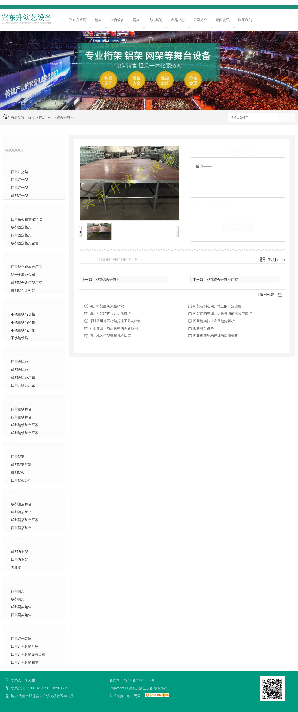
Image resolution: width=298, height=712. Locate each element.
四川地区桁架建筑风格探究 (110, 336)
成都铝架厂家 (21, 465)
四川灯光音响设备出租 (28, 654)
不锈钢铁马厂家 (23, 330)
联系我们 (245, 20)
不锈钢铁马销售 (23, 322)
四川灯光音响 (21, 639)
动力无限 (134, 696)
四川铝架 (18, 457)
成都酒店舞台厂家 (25, 520)
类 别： (204, 205)
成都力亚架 (19, 552)
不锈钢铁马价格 (23, 314)
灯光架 (17, 162)
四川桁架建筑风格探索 (106, 306)
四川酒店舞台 (21, 528)
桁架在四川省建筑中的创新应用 (113, 328)
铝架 (15, 447)
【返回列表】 (267, 295)
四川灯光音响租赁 (25, 662)
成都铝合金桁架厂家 (26, 283)
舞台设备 (117, 20)
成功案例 (155, 20)
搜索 (286, 118)
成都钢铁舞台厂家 (25, 425)
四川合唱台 (19, 362)
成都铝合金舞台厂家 (222, 280)
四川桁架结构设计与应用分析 (215, 336)
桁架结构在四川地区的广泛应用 (217, 306)
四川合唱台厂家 (23, 385)
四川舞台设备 (203, 328)
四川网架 (18, 591)
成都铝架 (18, 472)
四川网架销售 (21, 615)
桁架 (98, 20)
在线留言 (238, 226)
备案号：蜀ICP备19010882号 (132, 680)
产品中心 (178, 20)
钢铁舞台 (20, 399)
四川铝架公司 (21, 480)
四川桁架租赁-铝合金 (27, 219)
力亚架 (17, 542)
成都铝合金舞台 (108, 280)
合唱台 (17, 352)
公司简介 (200, 20)
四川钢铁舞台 (21, 409)
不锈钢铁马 (22, 304)
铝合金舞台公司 (23, 275)
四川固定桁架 (21, 235)
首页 (31, 118)
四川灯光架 (19, 172)
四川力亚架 (19, 559)
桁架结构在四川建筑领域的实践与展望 (222, 313)
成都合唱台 (19, 370)
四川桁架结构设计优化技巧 (110, 313)
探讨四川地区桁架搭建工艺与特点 (115, 321)
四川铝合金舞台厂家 (26, 267)
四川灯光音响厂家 (25, 646)
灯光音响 (20, 629)
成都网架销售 (21, 607)
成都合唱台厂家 (23, 377)
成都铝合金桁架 (23, 290)
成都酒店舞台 (21, 504)
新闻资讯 (223, 20)
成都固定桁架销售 (25, 243)
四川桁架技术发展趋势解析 (214, 321)
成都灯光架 (19, 196)
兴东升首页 (77, 20)
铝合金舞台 (65, 118)
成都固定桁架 (21, 227)
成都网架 (18, 599)
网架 (136, 20)
